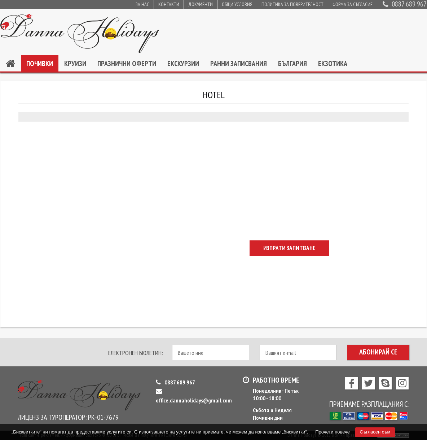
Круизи (75, 63)
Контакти (168, 4)
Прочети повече (332, 432)
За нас (142, 4)
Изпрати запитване (289, 248)
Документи (200, 4)
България (292, 63)
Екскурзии (183, 63)
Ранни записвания (238, 63)
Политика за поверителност (292, 4)
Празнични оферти (126, 63)
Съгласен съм (375, 432)
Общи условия (237, 4)
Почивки (39, 63)
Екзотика (332, 63)
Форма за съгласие (353, 4)
